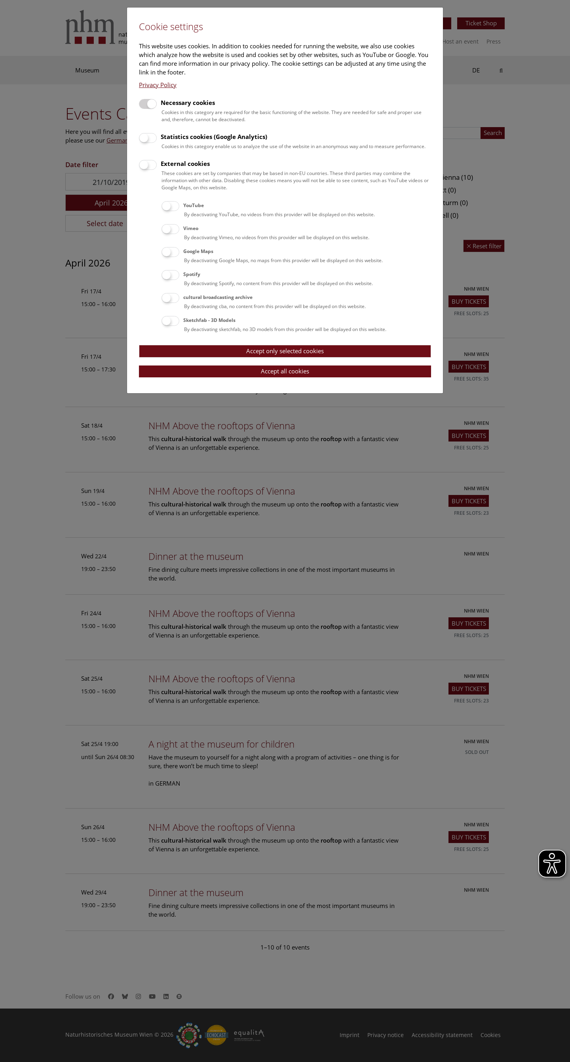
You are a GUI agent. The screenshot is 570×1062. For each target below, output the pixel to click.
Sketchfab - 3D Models (209, 320)
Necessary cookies (188, 103)
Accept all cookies (285, 371)
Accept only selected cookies (285, 351)
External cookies (185, 163)
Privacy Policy (158, 85)
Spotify (191, 274)
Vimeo (190, 228)
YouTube (193, 205)
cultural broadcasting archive (218, 297)
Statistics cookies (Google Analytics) (214, 137)
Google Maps (198, 251)
